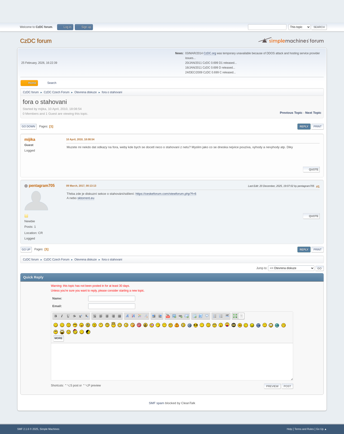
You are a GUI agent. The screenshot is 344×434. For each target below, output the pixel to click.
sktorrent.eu (85, 198)
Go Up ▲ (321, 429)
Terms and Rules (304, 429)
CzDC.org (210, 53)
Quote (311, 169)
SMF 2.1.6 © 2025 (27, 429)
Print (317, 126)
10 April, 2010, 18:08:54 (80, 139)
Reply (304, 126)
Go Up (26, 249)
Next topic (313, 112)
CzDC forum (36, 41)
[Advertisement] (172, 11)
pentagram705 (41, 186)
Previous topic (291, 112)
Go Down (28, 126)
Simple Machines (49, 429)
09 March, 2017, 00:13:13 (81, 185)
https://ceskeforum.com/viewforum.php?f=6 (165, 193)
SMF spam (156, 403)
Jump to (261, 268)
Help (289, 429)
